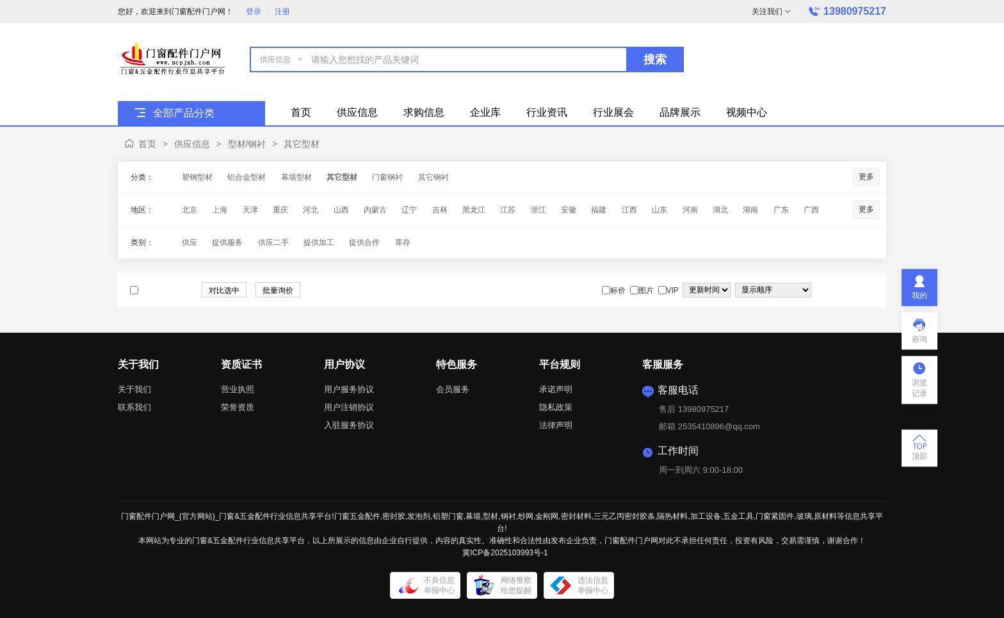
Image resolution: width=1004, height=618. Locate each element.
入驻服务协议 (349, 425)
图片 (855, 290)
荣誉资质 (237, 407)
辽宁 (409, 209)
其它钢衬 (433, 177)
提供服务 (227, 242)
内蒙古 (375, 209)
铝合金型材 (246, 177)
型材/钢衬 (247, 144)
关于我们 (134, 389)
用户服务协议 (349, 389)
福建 (598, 209)
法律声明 (555, 425)
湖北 (720, 209)
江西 (629, 209)
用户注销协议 (349, 407)
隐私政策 (555, 407)
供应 (189, 242)
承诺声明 (555, 389)
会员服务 (452, 389)
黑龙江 (473, 209)
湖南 (750, 209)
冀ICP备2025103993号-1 (504, 552)
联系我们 (134, 407)
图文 (868, 290)
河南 (690, 209)
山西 (341, 209)
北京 (189, 209)
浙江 (538, 209)
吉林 (440, 209)
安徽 (568, 209)
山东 (659, 209)
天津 (250, 209)
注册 (282, 11)
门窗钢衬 (387, 177)
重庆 (280, 209)
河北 (310, 209)
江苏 (507, 209)
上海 (219, 209)
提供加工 (319, 242)
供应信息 (192, 144)
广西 (811, 209)
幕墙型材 (296, 177)
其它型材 (302, 144)
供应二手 (273, 242)
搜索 (655, 59)
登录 (253, 11)
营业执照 (237, 389)
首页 (147, 144)
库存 (402, 242)
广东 (781, 209)
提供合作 (364, 242)
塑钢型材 (197, 177)
